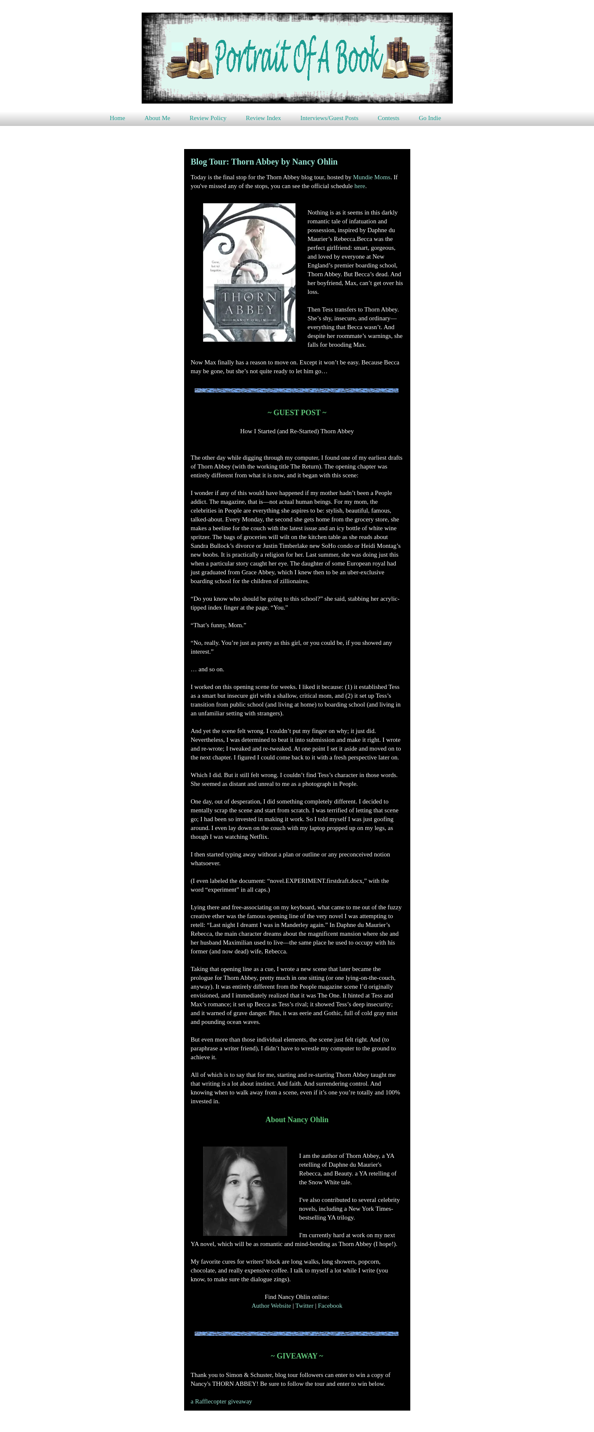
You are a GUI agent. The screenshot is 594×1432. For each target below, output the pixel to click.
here (359, 186)
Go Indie (430, 118)
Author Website (271, 1305)
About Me (157, 118)
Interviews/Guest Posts (330, 118)
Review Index (263, 118)
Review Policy (208, 118)
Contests (388, 118)
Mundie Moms (372, 177)
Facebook (330, 1305)
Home (117, 118)
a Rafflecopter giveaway (221, 1401)
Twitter (305, 1305)
